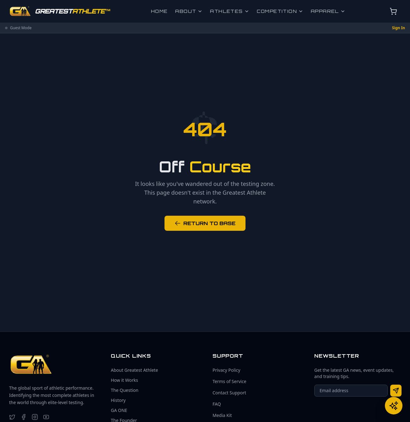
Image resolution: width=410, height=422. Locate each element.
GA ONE (119, 410)
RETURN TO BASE (205, 223)
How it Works (124, 380)
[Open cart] (393, 11)
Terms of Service (229, 381)
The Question (124, 390)
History (118, 400)
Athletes (229, 11)
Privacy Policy (226, 370)
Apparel (328, 11)
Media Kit (222, 415)
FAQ (217, 404)
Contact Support (229, 393)
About (188, 11)
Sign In (398, 27)
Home (159, 11)
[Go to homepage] (60, 11)
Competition (280, 11)
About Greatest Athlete (134, 370)
